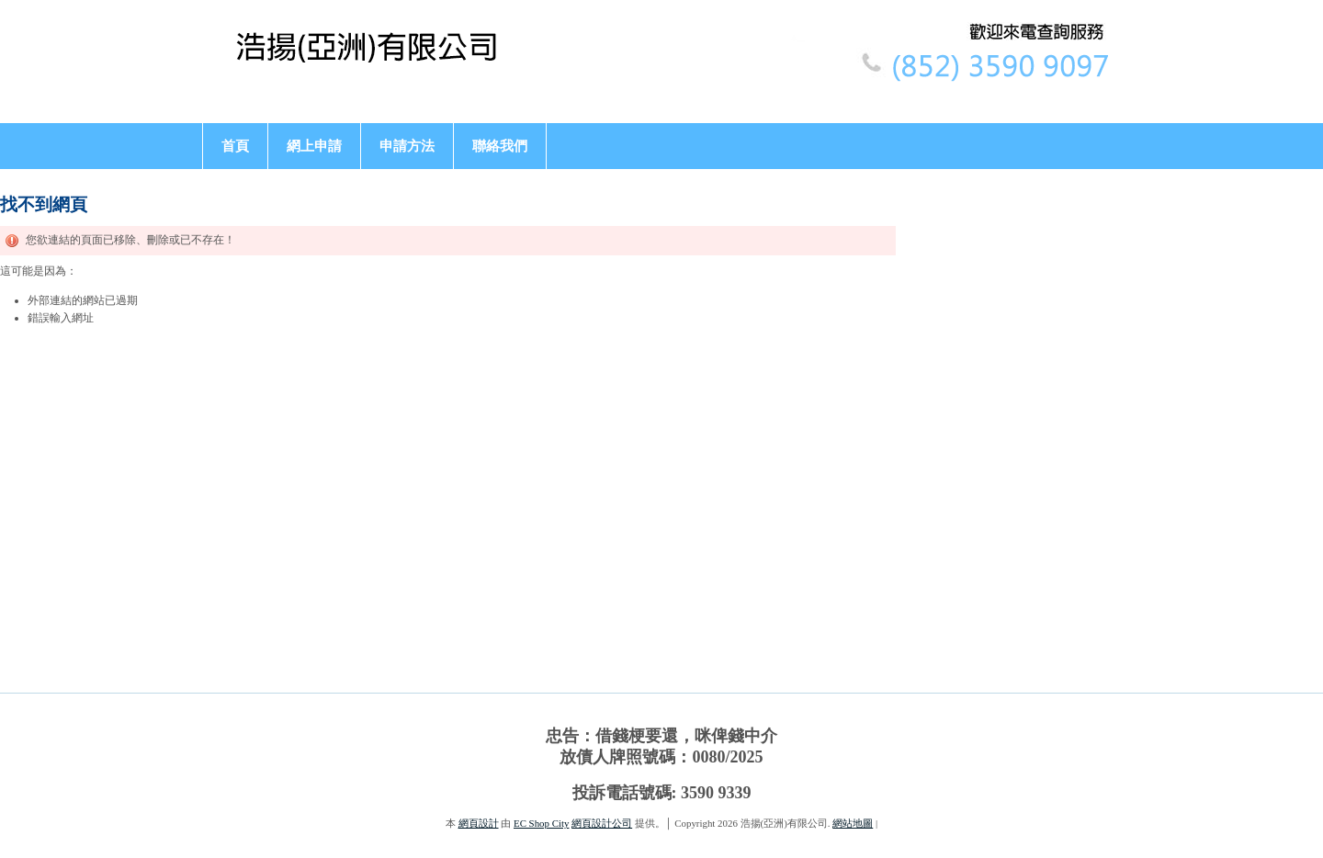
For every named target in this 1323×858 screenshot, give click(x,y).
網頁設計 (478, 823)
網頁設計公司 (601, 823)
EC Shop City (541, 823)
